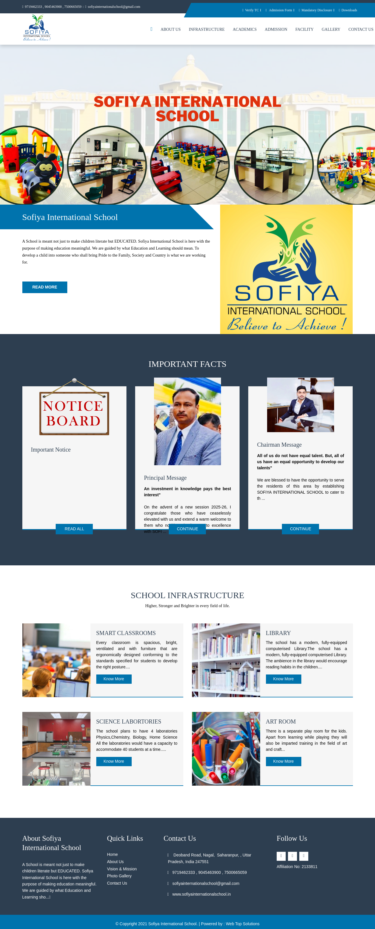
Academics (244, 30)
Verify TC (242, 10)
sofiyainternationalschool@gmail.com (121, 7)
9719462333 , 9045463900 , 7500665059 (54, 7)
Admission (276, 30)
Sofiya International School (172, 921)
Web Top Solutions (243, 921)
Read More (44, 288)
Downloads (347, 10)
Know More (114, 676)
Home (112, 851)
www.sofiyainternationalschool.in (199, 891)
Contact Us (117, 880)
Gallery (331, 30)
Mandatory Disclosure (312, 10)
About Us (171, 30)
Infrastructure (207, 30)
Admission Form (272, 10)
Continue (187, 529)
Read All (74, 529)
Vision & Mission (122, 866)
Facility (305, 30)
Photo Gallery (119, 873)
